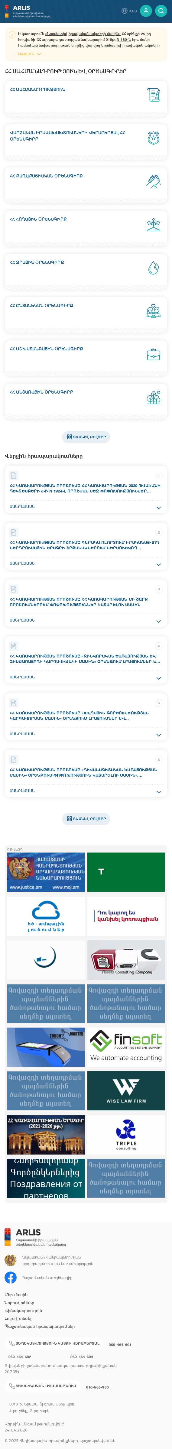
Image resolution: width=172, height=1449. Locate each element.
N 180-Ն (124, 39)
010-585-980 (97, 1387)
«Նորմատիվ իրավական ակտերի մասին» (83, 34)
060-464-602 (19, 1356)
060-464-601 (120, 1344)
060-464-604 (81, 1356)
